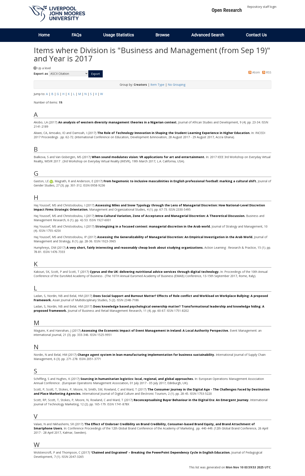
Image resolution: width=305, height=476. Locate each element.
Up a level (42, 68)
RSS (266, 72)
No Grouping (176, 85)
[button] (95, 73)
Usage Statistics (118, 34)
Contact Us (256, 34)
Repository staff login (261, 7)
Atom (253, 72)
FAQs (76, 34)
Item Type (157, 85)
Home (44, 34)
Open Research (227, 10)
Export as (41, 74)
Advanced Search (207, 34)
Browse (162, 34)
